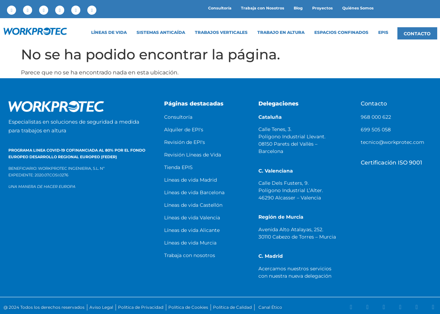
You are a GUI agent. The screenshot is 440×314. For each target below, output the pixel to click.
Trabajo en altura (281, 32)
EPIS (383, 32)
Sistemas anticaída (161, 32)
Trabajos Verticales (221, 32)
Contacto (374, 103)
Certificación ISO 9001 (391, 162)
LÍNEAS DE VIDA (109, 32)
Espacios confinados (341, 32)
